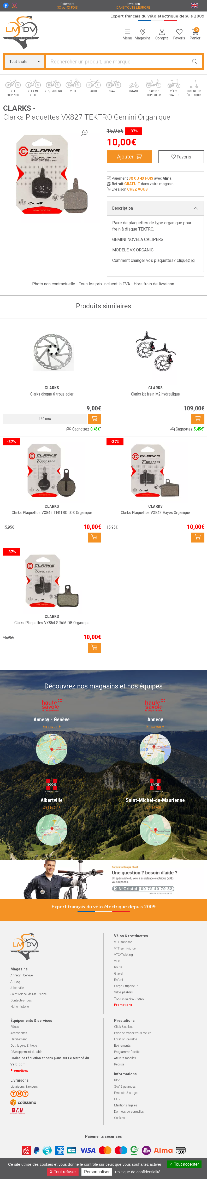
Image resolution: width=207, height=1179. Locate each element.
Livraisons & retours (24, 1086)
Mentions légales (125, 1105)
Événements (122, 1045)
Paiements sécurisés (103, 1136)
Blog (117, 1080)
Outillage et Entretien (24, 1045)
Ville (117, 961)
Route (118, 967)
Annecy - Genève (21, 975)
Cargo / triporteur (126, 986)
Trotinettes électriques (129, 998)
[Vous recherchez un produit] (117, 61)
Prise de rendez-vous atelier (132, 1033)
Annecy (15, 981)
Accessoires (18, 1033)
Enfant (118, 980)
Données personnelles (129, 1111)
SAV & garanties (125, 1086)
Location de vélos (125, 1039)
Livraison (119, 189)
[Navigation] (127, 34)
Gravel (118, 973)
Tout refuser (62, 1172)
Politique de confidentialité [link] (137, 1172)
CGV (117, 1099)
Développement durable (26, 1052)
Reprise (119, 1064)
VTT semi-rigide (124, 948)
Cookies (119, 1118)
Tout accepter (184, 1164)
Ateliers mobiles (125, 1058)
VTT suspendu (124, 942)
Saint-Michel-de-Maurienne (28, 994)
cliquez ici (186, 260)
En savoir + (52, 726)
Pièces (14, 1027)
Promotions (123, 1005)
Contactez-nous (21, 1000)
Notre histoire (19, 1007)
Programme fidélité (126, 1052)
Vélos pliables (123, 992)
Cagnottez (84, 429)
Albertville (17, 988)
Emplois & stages (126, 1093)
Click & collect (123, 1027)
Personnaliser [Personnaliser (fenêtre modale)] (97, 1172)
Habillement (18, 1039)
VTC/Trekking (123, 955)
